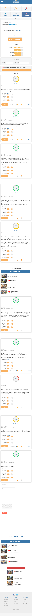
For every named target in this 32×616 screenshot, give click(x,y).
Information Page (18, 30)
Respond (4, 104)
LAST (21, 537)
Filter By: (4, 62)
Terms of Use (25, 601)
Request (15, 601)
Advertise (16, 599)
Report (29, 104)
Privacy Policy (25, 603)
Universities (6, 599)
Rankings (6, 605)
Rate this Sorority (15, 39)
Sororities (6, 603)
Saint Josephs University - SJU (11, 32)
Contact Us (16, 603)
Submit (4, 512)
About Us (25, 599)
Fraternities (6, 601)
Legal (26, 605)
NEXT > (16, 537)
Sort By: (17, 62)
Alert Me (16, 70)
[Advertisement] (16, 524)
